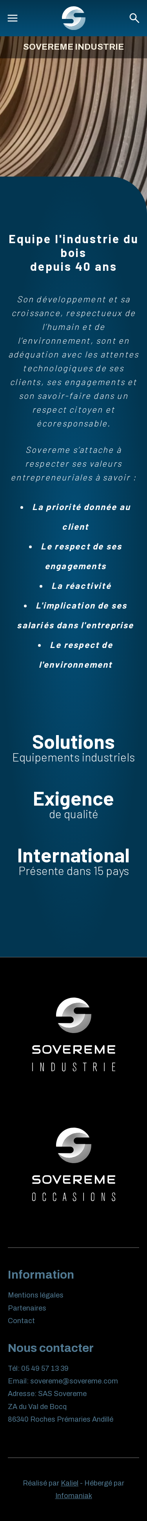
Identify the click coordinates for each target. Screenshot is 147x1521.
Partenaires (27, 1308)
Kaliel (69, 1483)
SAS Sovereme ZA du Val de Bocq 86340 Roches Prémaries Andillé (60, 1406)
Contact (21, 1321)
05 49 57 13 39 (45, 1368)
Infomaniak (73, 1496)
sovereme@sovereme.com (74, 1381)
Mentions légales (36, 1295)
